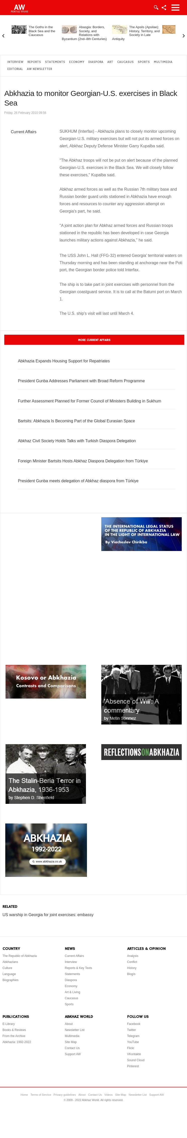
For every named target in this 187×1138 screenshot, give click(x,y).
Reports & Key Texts (78, 968)
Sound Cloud (136, 1060)
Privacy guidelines (65, 1094)
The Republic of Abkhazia (20, 956)
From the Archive (14, 1036)
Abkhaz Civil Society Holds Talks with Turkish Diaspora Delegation (77, 441)
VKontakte (134, 1054)
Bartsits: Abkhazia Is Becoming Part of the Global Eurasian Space (76, 421)
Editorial (15, 69)
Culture (7, 968)
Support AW (73, 1054)
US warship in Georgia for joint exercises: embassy (48, 915)
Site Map (71, 1042)
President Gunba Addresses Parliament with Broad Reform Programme (81, 381)
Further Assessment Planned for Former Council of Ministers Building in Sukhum (89, 401)
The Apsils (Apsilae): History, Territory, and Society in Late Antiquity (136, 33)
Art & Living (72, 992)
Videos (108, 1094)
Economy (76, 62)
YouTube (133, 1042)
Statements (55, 62)
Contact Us (72, 1048)
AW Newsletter (39, 69)
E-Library (9, 1024)
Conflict (132, 962)
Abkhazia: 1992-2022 (17, 1042)
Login (156, 7)
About (69, 1024)
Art (110, 62)
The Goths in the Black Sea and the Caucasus (42, 31)
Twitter (131, 1030)
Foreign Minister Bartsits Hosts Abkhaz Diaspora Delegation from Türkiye (83, 461)
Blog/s (131, 974)
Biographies (10, 980)
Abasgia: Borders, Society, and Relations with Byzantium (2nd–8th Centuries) (84, 33)
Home (24, 1094)
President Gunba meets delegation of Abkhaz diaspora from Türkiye (78, 481)
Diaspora (95, 62)
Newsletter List (75, 1030)
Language (9, 974)
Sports (144, 62)
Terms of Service (40, 1094)
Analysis (132, 956)
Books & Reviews (14, 1030)
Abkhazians (10, 962)
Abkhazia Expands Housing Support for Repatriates (64, 361)
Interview (15, 62)
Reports (34, 62)
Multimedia (163, 62)
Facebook (134, 1024)
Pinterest (133, 1066)
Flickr (130, 1048)
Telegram (133, 1036)
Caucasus (125, 62)
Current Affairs (23, 132)
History (131, 968)
